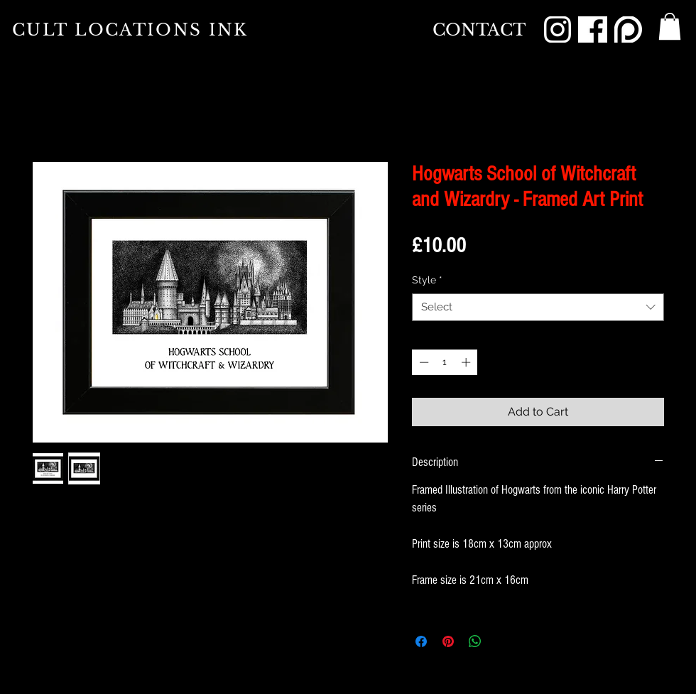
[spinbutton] (445, 362)
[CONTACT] (479, 30)
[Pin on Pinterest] (448, 641)
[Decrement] (422, 362)
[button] (669, 26)
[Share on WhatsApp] (475, 641)
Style (427, 280)
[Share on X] (502, 641)
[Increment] (467, 362)
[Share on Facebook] (421, 641)
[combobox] (538, 307)
